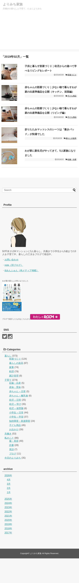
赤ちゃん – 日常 (17, 416)
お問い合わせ (11, 284)
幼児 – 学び (15, 428)
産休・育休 (15, 412)
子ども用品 (72, 106)
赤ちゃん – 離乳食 (18, 420)
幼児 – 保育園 (16, 433)
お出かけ (13, 454)
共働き (8, 458)
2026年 (8, 500)
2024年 (8, 528)
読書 (11, 470)
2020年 (8, 544)
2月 (8, 513)
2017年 (8, 557)
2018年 (8, 553)
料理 (11, 396)
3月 (8, 508)
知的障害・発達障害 (19, 445)
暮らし (8, 380)
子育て (8, 404)
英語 (11, 474)
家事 (11, 392)
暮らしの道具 (71, 154)
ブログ (12, 478)
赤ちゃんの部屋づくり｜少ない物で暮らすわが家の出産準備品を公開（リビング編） (51, 122)
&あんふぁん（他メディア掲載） (22, 295)
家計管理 (13, 400)
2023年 (8, 532)
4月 (8, 504)
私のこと (9, 462)
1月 (8, 517)
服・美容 (13, 465)
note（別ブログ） (14, 289)
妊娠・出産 (72, 180)
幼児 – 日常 (15, 424)
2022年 (8, 536)
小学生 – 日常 (16, 437)
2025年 (8, 523)
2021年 (8, 540)
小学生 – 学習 (16, 441)
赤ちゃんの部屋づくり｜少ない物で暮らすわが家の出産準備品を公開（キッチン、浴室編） (51, 96)
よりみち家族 (13, 4)
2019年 (8, 549)
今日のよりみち (13, 482)
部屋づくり (72, 75)
